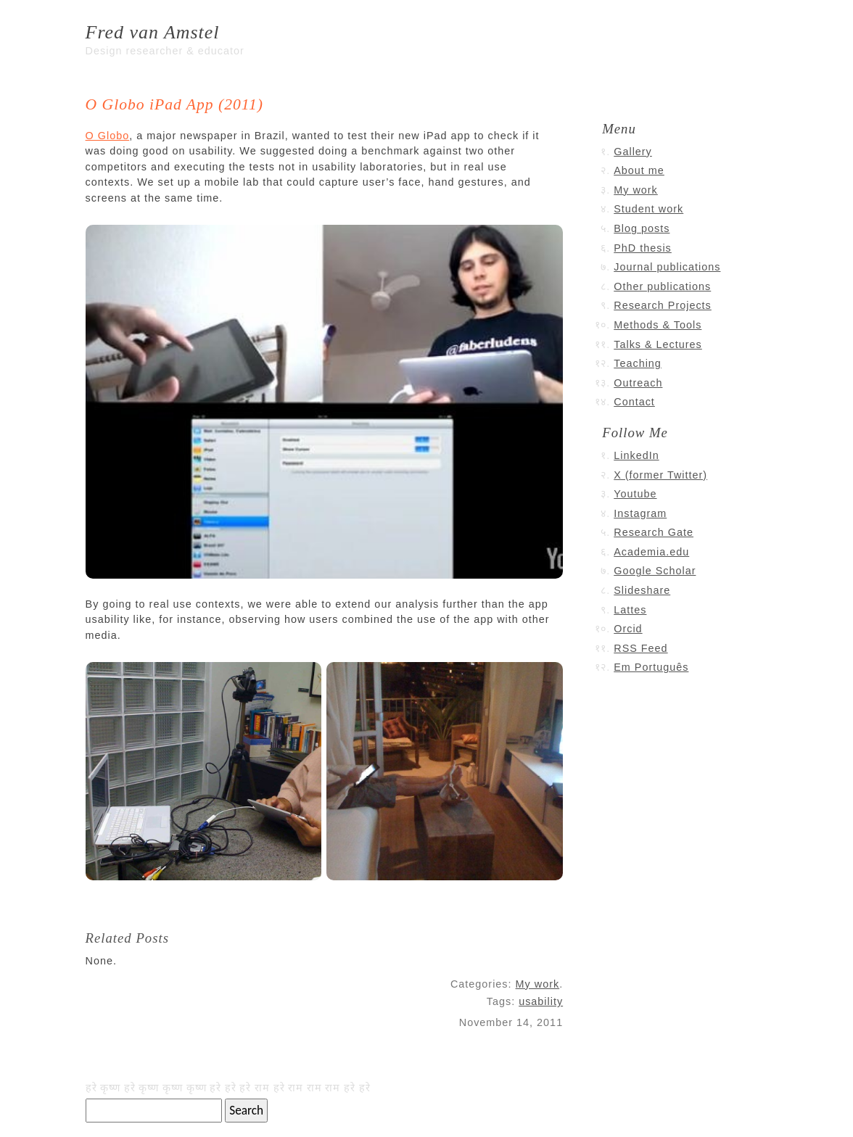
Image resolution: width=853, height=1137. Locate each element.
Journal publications (667, 267)
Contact (634, 402)
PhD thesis (643, 248)
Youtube (635, 494)
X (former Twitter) (660, 475)
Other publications (662, 286)
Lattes (630, 610)
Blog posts (641, 228)
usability (541, 1001)
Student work (648, 209)
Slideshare (642, 590)
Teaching (638, 363)
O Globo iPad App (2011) (174, 104)
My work (538, 984)
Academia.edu (651, 552)
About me (639, 170)
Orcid (628, 628)
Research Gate (653, 532)
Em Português (651, 667)
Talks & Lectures (658, 344)
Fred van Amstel (153, 32)
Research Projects (663, 305)
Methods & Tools (657, 325)
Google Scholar (655, 570)
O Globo (108, 135)
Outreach (638, 383)
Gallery (633, 151)
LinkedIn (636, 455)
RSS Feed (640, 648)
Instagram (640, 513)
